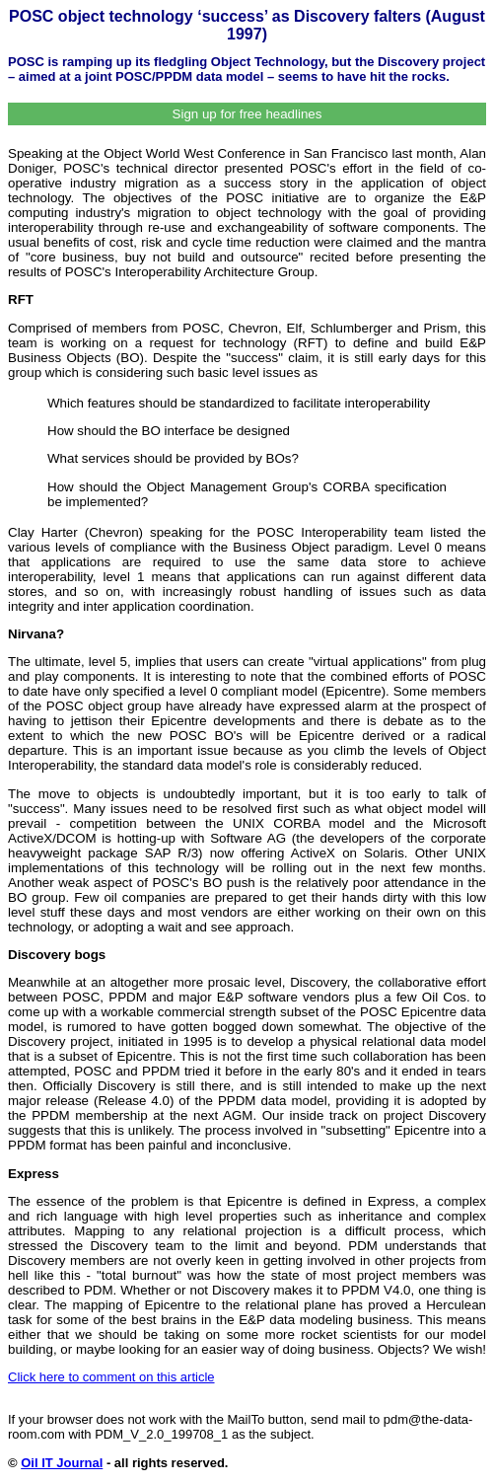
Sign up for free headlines (247, 114)
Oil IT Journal (62, 1462)
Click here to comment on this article (111, 1377)
